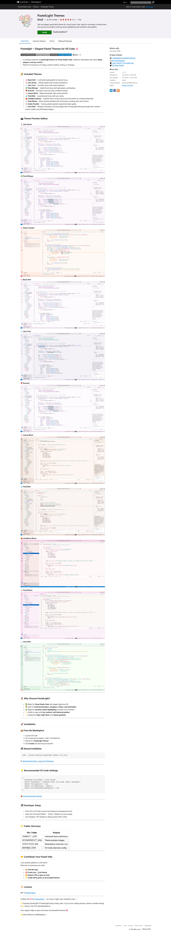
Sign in (125, 2)
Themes (35, 7)
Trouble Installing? (60, 32)
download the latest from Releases (38, 761)
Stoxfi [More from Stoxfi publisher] (40, 19)
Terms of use (138, 925)
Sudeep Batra (30, 893)
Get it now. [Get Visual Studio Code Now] (149, 7)
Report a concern (127, 85)
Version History (39, 41)
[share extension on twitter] (111, 91)
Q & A (52, 41)
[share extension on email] (118, 91)
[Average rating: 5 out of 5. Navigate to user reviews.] (67, 19)
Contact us (118, 925)
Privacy (130, 925)
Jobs (125, 925)
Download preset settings (32, 796)
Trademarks (147, 925)
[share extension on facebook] (115, 91)
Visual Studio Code (24, 7)
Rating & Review (65, 41)
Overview (25, 41)
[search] (140, 2)
